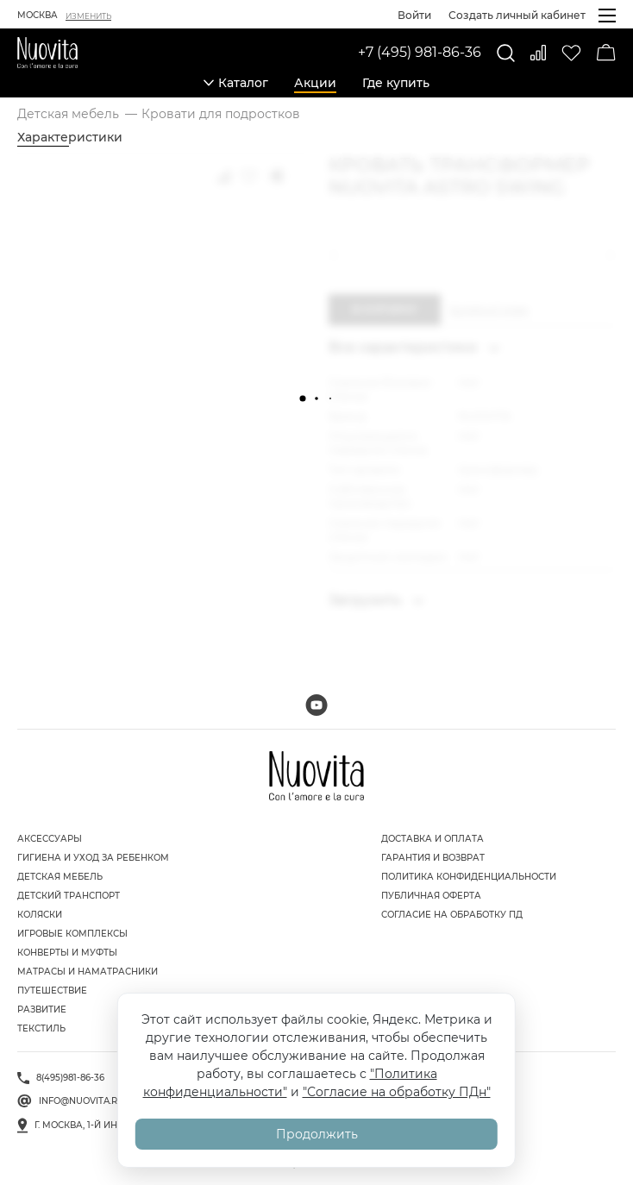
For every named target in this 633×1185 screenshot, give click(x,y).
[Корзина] (606, 52)
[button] (337, 255)
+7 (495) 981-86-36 (419, 52)
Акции (315, 83)
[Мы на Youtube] (316, 705)
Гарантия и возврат (433, 857)
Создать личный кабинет (517, 15)
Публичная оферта (431, 895)
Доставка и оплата (432, 838)
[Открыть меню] (607, 15)
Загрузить (376, 600)
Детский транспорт (68, 895)
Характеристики (69, 137)
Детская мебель (60, 876)
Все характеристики (414, 347)
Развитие (41, 1009)
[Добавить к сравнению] (223, 176)
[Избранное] (571, 53)
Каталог (236, 83)
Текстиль (41, 1028)
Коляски (39, 914)
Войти (414, 15)
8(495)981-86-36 (70, 1077)
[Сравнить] (538, 52)
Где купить (395, 83)
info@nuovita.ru (81, 1101)
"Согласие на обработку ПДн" (397, 1092)
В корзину (384, 309)
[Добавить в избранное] (249, 176)
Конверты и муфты (67, 952)
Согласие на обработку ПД (452, 914)
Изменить (88, 16)
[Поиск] (506, 53)
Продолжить (317, 1134)
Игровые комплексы (72, 933)
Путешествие (52, 990)
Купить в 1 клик (489, 310)
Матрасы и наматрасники (87, 971)
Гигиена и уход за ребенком (93, 857)
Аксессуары (49, 838)
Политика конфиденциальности (468, 876)
